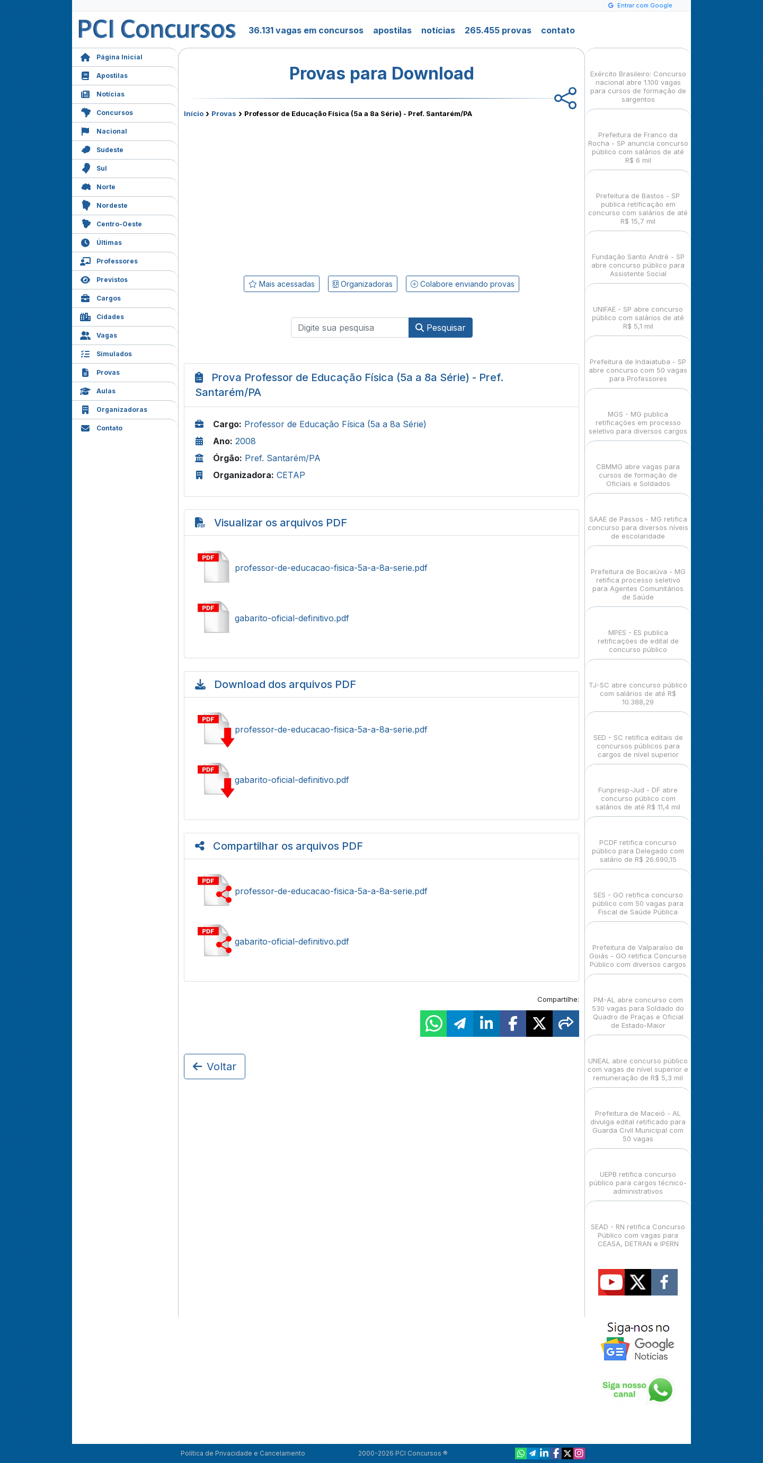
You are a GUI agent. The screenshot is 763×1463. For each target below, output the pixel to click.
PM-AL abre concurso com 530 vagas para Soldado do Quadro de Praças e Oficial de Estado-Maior (638, 1003)
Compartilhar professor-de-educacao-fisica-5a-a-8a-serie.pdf (381, 891)
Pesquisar (440, 327)
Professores (109, 260)
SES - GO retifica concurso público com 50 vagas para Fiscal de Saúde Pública (638, 894)
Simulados (106, 353)
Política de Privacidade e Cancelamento (243, 1453)
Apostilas (104, 74)
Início (193, 113)
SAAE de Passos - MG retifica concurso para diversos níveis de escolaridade (638, 518)
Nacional (103, 130)
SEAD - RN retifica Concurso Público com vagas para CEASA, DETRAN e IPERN (638, 1226)
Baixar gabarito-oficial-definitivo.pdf (381, 780)
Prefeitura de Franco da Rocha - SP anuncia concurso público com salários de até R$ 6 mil (638, 138)
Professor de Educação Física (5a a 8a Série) (335, 424)
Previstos (104, 279)
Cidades (102, 316)
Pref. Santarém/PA (283, 458)
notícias (438, 30)
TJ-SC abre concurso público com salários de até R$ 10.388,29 (638, 684)
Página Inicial (111, 56)
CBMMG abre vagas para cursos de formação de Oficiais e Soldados (638, 466)
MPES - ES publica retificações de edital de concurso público (638, 632)
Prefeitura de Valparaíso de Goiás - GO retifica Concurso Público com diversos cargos (638, 946)
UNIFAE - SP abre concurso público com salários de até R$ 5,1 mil (638, 308)
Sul (93, 167)
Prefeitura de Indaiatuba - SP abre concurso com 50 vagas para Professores (638, 361)
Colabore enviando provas (462, 283)
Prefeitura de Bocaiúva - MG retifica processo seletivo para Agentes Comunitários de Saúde (638, 575)
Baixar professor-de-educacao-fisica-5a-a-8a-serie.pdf (381, 729)
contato (558, 30)
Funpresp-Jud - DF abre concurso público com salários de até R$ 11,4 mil (638, 789)
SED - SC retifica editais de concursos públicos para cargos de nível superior (638, 737)
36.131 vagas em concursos (306, 30)
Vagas (98, 334)
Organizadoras (113, 408)
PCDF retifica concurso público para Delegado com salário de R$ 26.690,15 (638, 841)
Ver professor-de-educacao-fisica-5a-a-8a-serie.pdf (381, 568)
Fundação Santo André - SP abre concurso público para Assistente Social (638, 256)
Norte (98, 185)
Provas (100, 371)
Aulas (98, 390)
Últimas (101, 241)
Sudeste (101, 148)
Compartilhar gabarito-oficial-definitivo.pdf (381, 941)
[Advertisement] (295, 194)
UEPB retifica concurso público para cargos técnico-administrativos (638, 1173)
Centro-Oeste (111, 223)
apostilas (392, 30)
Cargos (100, 297)
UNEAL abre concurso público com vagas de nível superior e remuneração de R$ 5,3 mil (638, 1060)
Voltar (214, 1066)
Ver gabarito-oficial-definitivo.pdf (381, 618)
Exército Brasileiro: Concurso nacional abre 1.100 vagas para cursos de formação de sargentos (638, 77)
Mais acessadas (282, 283)
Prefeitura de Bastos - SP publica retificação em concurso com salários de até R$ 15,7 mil (638, 199)
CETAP (291, 475)
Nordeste (104, 204)
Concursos (106, 111)
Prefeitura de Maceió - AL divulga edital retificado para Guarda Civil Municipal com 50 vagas (638, 1116)
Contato (101, 427)
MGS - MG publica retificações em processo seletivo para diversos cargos (638, 413)
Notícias (102, 93)
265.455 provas (498, 30)
